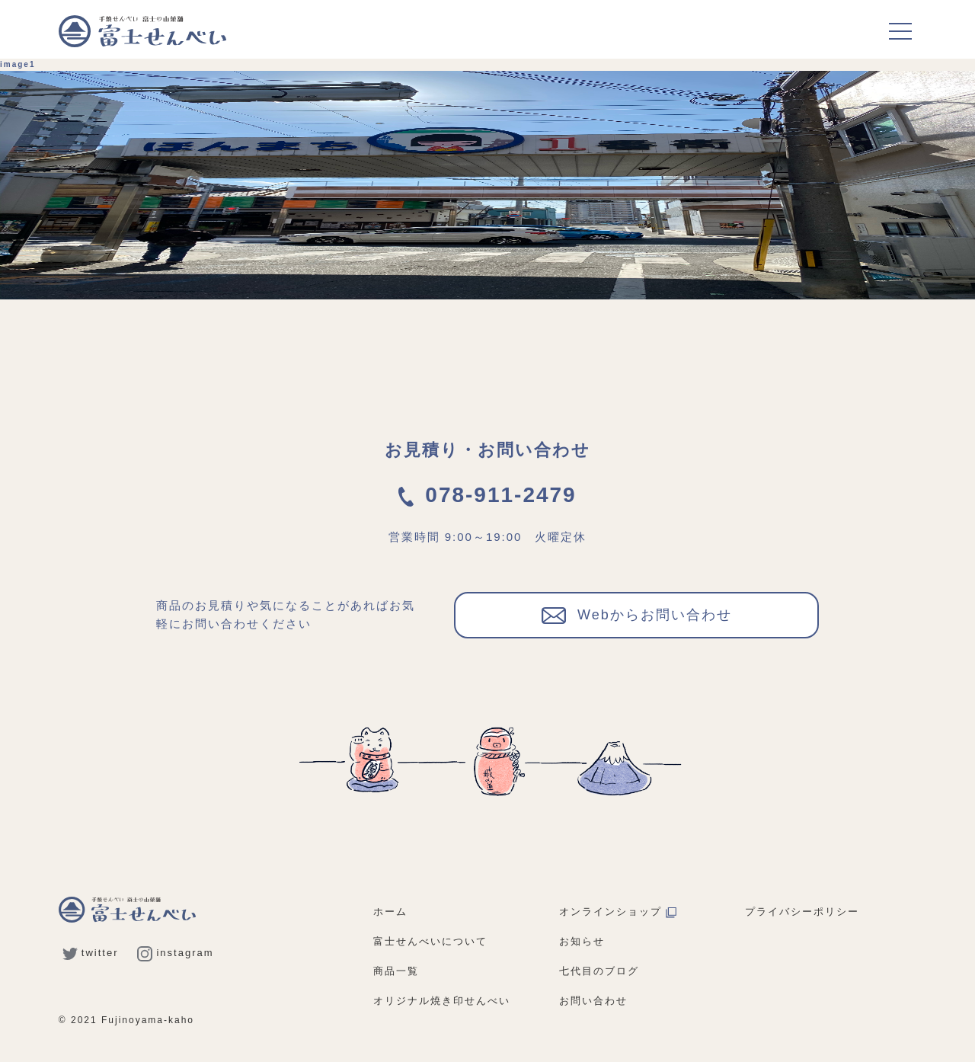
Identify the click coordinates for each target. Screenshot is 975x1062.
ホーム (390, 911)
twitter (90, 952)
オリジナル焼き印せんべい (441, 1000)
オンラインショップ (617, 911)
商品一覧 (396, 971)
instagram (175, 952)
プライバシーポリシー (802, 911)
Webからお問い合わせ (637, 614)
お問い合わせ (593, 1000)
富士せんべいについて (430, 941)
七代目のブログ (599, 971)
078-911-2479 (487, 495)
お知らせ (582, 941)
